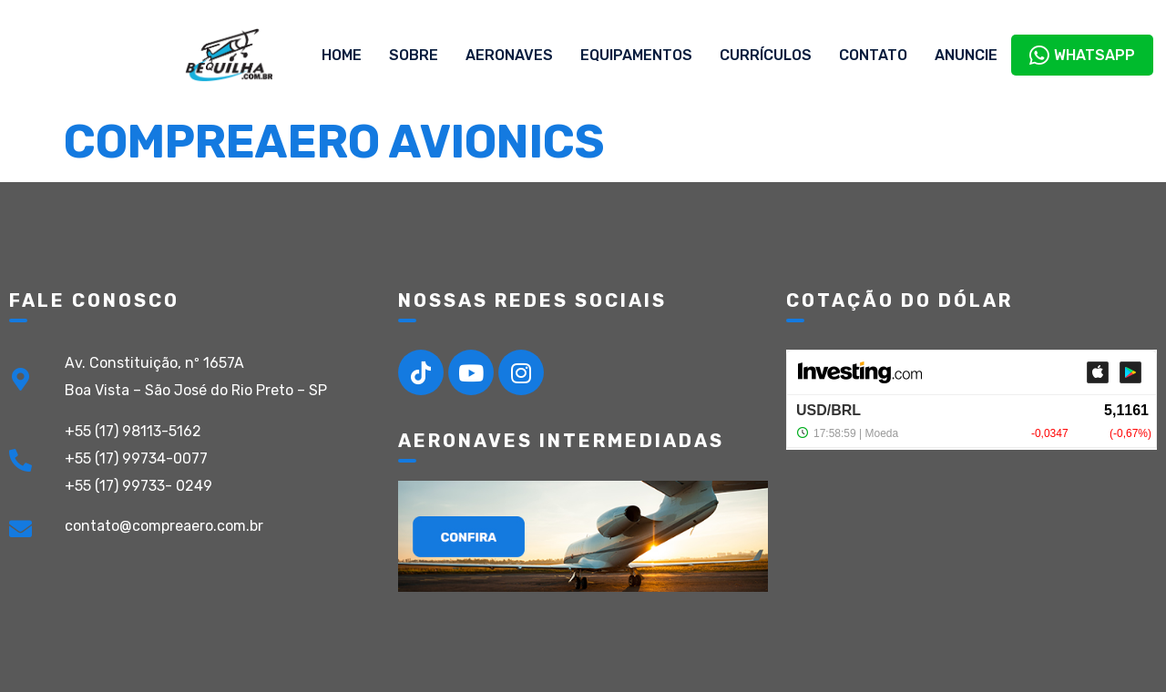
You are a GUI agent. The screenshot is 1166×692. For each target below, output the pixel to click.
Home (342, 55)
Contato (873, 55)
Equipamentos (636, 55)
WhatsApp (1082, 55)
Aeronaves (509, 55)
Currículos (766, 55)
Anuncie (966, 55)
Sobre (413, 55)
